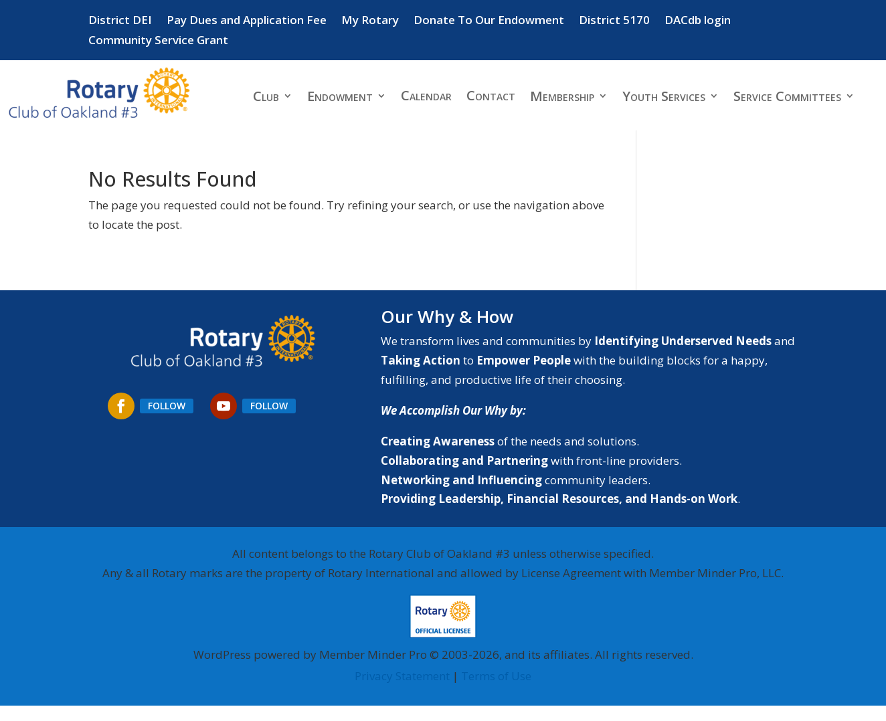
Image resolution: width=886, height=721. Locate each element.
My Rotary (370, 21)
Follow (166, 405)
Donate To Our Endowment (489, 21)
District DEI (120, 21)
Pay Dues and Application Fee (247, 21)
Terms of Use (496, 676)
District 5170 (614, 21)
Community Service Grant (158, 41)
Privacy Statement (402, 676)
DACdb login (697, 21)
